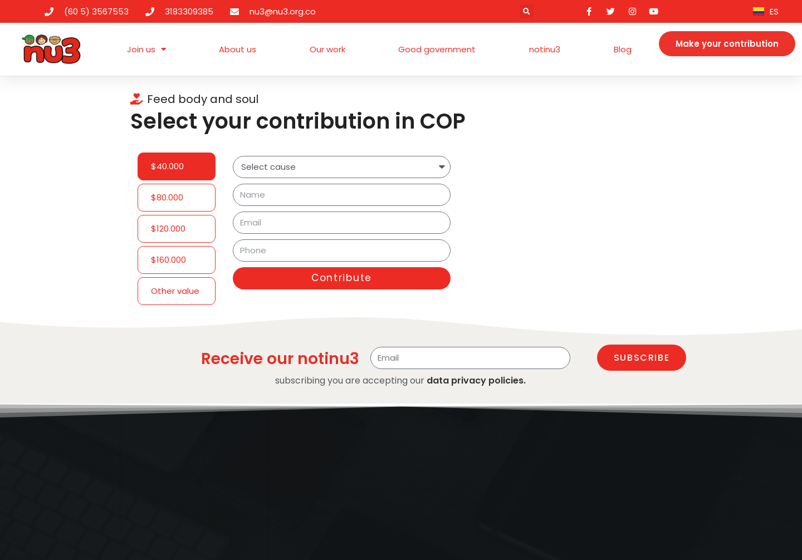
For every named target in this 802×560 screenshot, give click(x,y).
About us (237, 49)
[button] (527, 11)
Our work (327, 49)
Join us (146, 49)
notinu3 (544, 49)
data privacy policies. (476, 380)
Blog (623, 49)
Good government (437, 49)
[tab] (177, 166)
